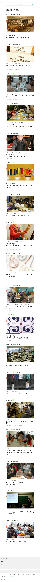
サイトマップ (4, 576)
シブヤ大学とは (4, 558)
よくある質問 (28, 574)
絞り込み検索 (20, 4)
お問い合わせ (34, 574)
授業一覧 (3, 561)
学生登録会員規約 (13, 574)
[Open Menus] (38, 1)
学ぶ (2, 564)
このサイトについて (5, 574)
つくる (2, 567)
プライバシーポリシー (20, 574)
